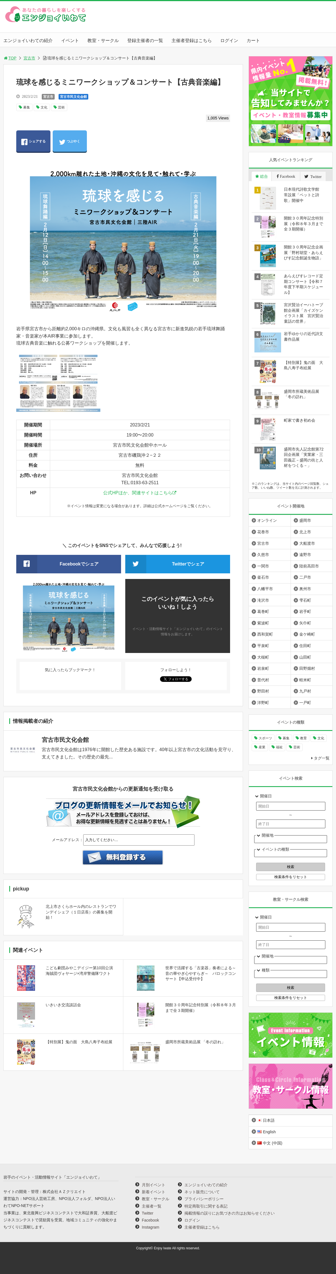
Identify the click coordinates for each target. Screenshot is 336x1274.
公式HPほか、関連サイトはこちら (137, 492)
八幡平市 (265, 589)
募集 (26, 107)
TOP (10, 58)
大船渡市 (307, 543)
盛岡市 (305, 520)
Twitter (147, 1213)
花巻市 (263, 532)
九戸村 (305, 691)
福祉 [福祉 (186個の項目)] (279, 747)
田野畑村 (307, 668)
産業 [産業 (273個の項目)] (262, 747)
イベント (70, 40)
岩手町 (305, 611)
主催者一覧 (151, 1206)
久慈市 (263, 554)
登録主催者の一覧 (145, 40)
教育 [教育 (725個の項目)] (303, 738)
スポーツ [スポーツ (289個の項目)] (265, 738)
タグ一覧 (322, 758)
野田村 (263, 691)
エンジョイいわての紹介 (28, 40)
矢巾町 (305, 623)
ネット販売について (202, 1192)
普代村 (263, 680)
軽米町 (305, 680)
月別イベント (153, 1185)
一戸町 (305, 702)
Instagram (150, 1227)
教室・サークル (103, 40)
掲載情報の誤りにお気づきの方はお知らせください (229, 1213)
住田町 (305, 645)
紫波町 (263, 623)
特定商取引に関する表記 (206, 1206)
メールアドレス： (67, 839)
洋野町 (263, 702)
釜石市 (263, 577)
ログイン (229, 40)
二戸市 (305, 577)
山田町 (305, 657)
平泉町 (263, 645)
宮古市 (29, 58)
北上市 (305, 532)
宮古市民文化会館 (73, 97)
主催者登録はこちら (192, 40)
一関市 (263, 566)
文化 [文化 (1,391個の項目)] (321, 738)
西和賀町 (265, 634)
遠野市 (305, 554)
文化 (44, 107)
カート (253, 40)
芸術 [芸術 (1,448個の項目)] (296, 747)
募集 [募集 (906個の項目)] (286, 738)
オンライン (267, 520)
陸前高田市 (309, 566)
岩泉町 (263, 668)
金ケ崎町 (307, 634)
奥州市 (305, 589)
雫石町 (305, 600)
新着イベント (153, 1192)
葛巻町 (263, 611)
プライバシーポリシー (204, 1199)
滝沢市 (263, 600)
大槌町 (263, 657)
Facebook (150, 1220)
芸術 (61, 107)
